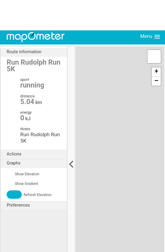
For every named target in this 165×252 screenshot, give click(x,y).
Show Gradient (22, 184)
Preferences (37, 205)
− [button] (156, 81)
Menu (150, 36)
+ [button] (156, 71)
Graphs (37, 163)
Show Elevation (23, 174)
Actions (37, 154)
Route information (37, 52)
